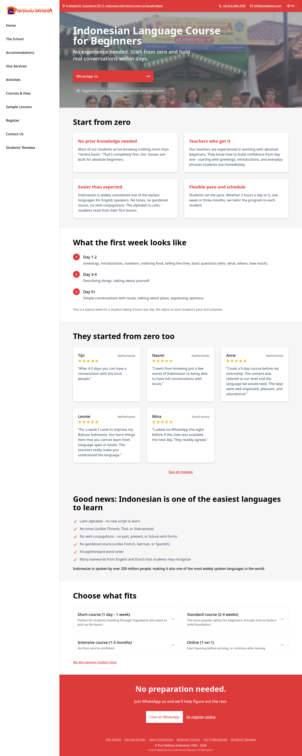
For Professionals (216, 739)
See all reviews (181, 472)
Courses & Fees (134, 739)
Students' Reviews (243, 739)
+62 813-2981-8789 (234, 6)
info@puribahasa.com (267, 6)
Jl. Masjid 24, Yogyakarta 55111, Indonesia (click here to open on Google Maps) (114, 6)
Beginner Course (188, 739)
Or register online (201, 717)
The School (113, 739)
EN (292, 6)
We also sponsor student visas (95, 662)
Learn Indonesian (161, 739)
